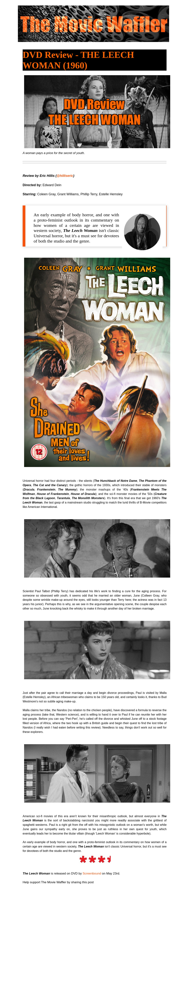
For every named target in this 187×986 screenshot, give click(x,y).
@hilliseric (65, 176)
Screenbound (92, 873)
